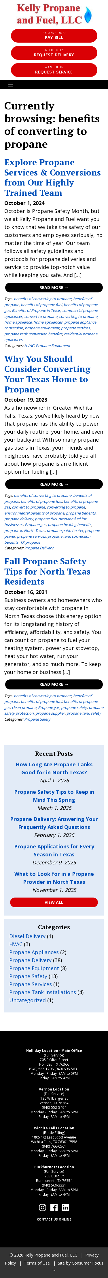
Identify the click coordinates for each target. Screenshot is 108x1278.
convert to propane (40, 316)
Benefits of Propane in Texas (36, 310)
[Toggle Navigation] (54, 84)
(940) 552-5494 (54, 1107)
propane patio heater (65, 530)
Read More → (54, 287)
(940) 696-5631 (66, 1068)
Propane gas (35, 524)
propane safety (74, 707)
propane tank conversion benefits (33, 333)
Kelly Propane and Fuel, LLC (50, 1255)
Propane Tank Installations (42, 992)
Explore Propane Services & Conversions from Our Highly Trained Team (52, 177)
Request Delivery (54, 52)
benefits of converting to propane (42, 298)
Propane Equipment (53, 345)
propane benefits (81, 513)
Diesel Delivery (27, 936)
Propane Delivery (38, 548)
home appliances (47, 322)
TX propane (30, 542)
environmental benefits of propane (34, 513)
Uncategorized (27, 1000)
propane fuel (46, 518)
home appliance (18, 322)
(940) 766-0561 (54, 1146)
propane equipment (42, 327)
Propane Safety (37, 719)
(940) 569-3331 (54, 1185)
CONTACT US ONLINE (54, 1219)
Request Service (54, 70)
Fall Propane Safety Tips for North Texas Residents (47, 571)
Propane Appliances (34, 952)
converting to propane (78, 316)
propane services (75, 327)
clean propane (24, 707)
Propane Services (30, 984)
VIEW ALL (54, 902)
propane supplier (50, 713)
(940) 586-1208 (41, 1068)
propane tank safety (84, 713)
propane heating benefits (69, 524)
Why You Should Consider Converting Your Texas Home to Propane (47, 374)
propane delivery (18, 518)
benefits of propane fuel (41, 304)
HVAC (29, 345)
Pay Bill (54, 35)
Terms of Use (37, 1263)
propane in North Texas (24, 530)
